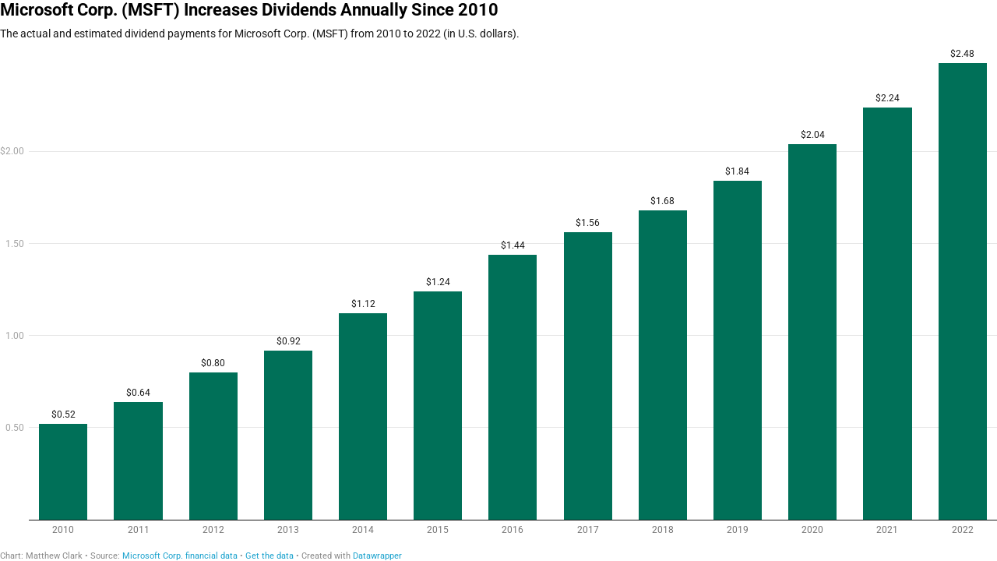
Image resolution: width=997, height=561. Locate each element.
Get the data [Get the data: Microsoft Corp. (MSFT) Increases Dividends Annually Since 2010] (269, 556)
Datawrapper (377, 556)
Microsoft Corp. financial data (180, 556)
